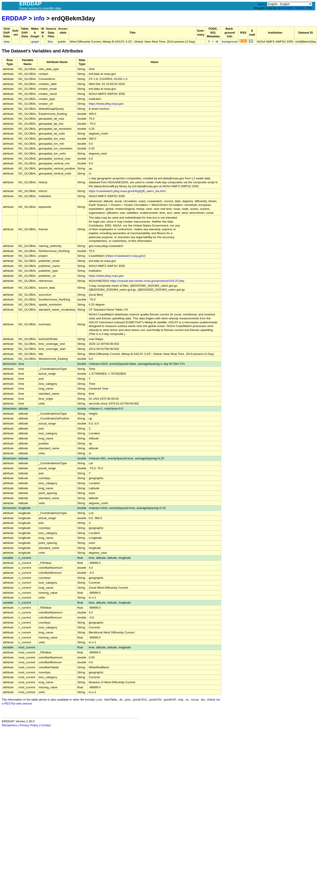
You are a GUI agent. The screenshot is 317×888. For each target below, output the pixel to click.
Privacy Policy (29, 725)
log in (261, 4)
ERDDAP (14, 18)
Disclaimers (9, 725)
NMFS (290, 8)
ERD (309, 8)
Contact (46, 725)
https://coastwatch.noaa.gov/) (126, 255)
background (229, 41)
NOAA (281, 8)
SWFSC (300, 8)
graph (35, 41)
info (39, 18)
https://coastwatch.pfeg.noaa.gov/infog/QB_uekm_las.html (127, 191)
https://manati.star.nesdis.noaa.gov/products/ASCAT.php (147, 280)
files (50, 41)
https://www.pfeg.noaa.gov (106, 103)
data (6, 41)
